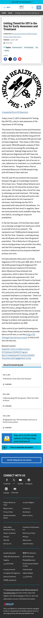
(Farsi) (27, 577)
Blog (10, 13)
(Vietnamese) (11, 557)
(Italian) (28, 573)
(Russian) (29, 560)
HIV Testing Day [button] (28, 48)
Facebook (6, 482)
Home (4, 13)
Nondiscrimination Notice (9, 516)
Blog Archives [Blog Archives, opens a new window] (8, 508)
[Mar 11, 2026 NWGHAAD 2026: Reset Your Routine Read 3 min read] (21, 378)
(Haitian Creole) (30, 565)
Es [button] (39, 7)
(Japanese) (9, 580)
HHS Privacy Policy (29, 533)
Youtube (20, 482)
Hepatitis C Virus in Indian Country (16, 349)
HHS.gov (25, 537)
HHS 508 (6, 540)
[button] (21, 379)
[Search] (32, 7)
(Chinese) (29, 553)
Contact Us (26, 508)
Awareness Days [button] (17, 48)
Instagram (28, 482)
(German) (9, 577)
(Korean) (28, 557)
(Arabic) (8, 564)
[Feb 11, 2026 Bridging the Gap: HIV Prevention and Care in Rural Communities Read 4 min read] (21, 420)
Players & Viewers (9, 533)
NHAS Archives (28, 515)
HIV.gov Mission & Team (9, 503)
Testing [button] (6, 51)
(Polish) (27, 569)
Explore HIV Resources (21, 2)
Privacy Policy (8, 512)
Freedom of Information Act (31, 528)
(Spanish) (9, 553)
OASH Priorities (28, 544)
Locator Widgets (28, 502)
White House (27, 540)
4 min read (8, 406)
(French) (9, 569)
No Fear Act (7, 544)
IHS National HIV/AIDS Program (15, 352)
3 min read (8, 384)
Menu (7, 7)
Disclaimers (27, 512)
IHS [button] (37, 48)
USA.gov (6, 537)
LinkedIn (6, 491)
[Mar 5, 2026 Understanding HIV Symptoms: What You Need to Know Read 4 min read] (21, 399)
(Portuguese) (11, 573)
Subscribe (14, 491)
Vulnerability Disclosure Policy (9, 528)
